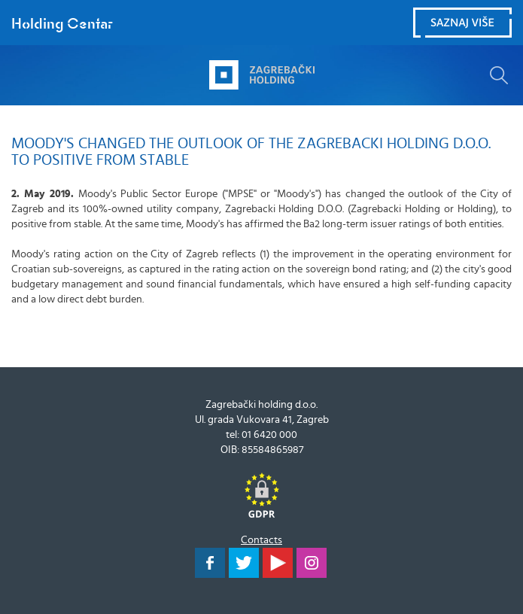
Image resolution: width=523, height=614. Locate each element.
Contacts (261, 540)
